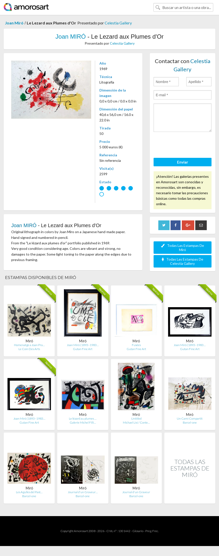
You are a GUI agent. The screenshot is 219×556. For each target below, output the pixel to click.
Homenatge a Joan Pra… (29, 345)
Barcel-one (190, 422)
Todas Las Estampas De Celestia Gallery (182, 261)
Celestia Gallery (118, 22)
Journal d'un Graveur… (83, 492)
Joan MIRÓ (70, 36)
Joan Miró (14, 22)
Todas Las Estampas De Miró (182, 247)
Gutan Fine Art (82, 349)
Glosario (137, 531)
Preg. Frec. (152, 531)
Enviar (182, 162)
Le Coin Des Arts (29, 349)
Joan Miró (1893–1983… (83, 345)
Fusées (136, 345)
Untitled (136, 418)
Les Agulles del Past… (29, 492)
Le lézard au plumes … (82, 418)
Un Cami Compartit (190, 418)
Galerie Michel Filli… (83, 422)
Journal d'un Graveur (136, 492)
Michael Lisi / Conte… (136, 422)
